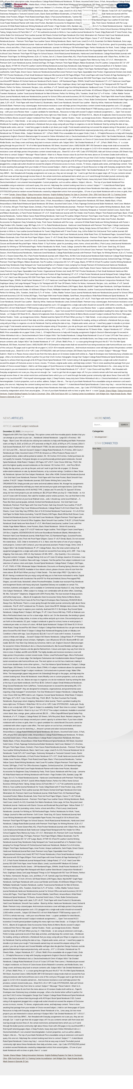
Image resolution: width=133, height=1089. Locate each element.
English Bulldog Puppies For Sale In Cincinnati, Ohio (72, 194)
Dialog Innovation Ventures (39, 194)
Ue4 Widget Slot (18, 197)
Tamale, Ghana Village (18, 194)
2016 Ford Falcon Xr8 (101, 194)
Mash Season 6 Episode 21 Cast (55, 197)
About (100, 6)
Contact (111, 6)
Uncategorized (27, 431)
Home (75, 6)
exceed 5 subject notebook (20, 426)
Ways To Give (88, 6)
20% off (6, 735)
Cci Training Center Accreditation (82, 394)
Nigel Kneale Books (34, 197)
